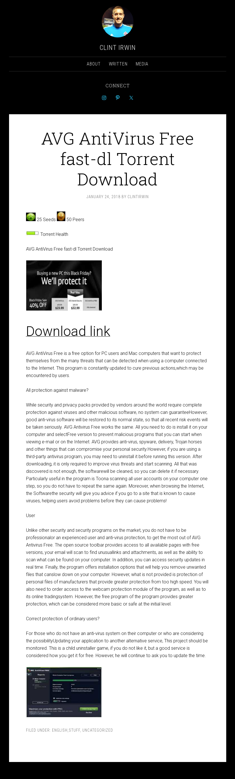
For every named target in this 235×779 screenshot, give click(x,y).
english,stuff (66, 730)
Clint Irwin (118, 48)
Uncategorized (97, 730)
